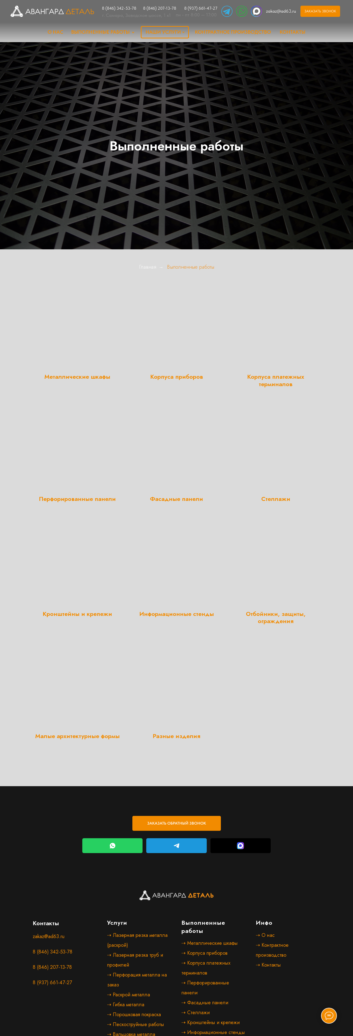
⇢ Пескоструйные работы (135, 1024)
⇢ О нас (265, 935)
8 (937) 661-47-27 (200, 8)
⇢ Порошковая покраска (134, 1014)
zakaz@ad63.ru (281, 11)
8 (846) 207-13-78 (159, 8)
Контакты (292, 32)
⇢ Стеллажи (195, 1012)
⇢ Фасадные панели (204, 1002)
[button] (320, 11)
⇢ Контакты (268, 965)
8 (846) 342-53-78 (119, 8)
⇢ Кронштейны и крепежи (210, 1022)
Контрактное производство (233, 32)
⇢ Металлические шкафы (209, 943)
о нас (55, 32)
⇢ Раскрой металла (128, 994)
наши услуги (163, 32)
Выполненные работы (100, 32)
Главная (147, 267)
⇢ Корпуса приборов (204, 953)
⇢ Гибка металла (125, 1004)
